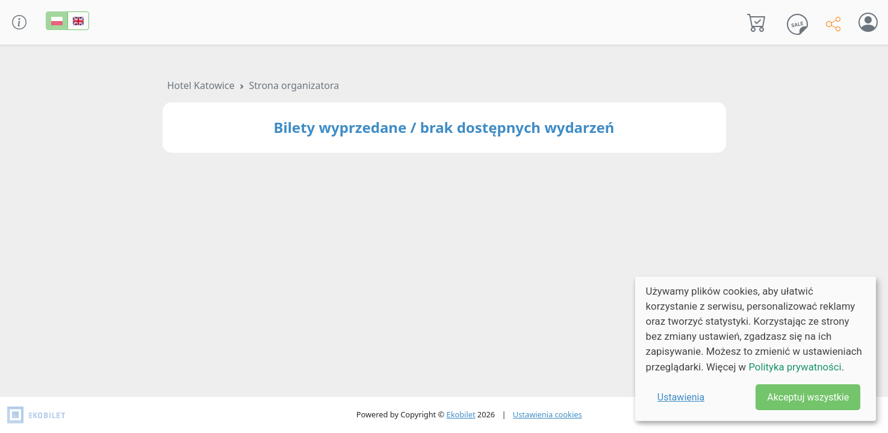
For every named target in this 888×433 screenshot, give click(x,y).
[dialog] (755, 349)
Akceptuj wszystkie (808, 397)
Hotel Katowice (201, 85)
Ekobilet (461, 414)
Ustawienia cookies (547, 414)
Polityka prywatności (794, 367)
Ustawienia (680, 397)
